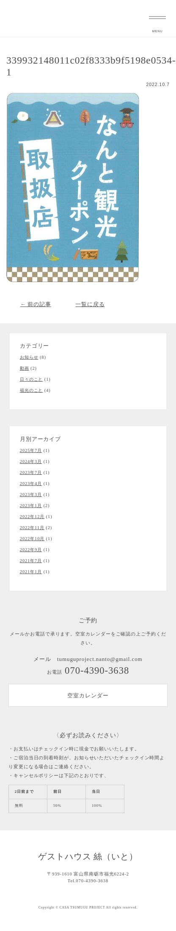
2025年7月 (31, 450)
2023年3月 (31, 494)
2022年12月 (32, 516)
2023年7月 (31, 472)
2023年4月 (31, 483)
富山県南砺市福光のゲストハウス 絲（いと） (14, 18)
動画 (24, 368)
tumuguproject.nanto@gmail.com (100, 659)
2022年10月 (32, 538)
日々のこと (31, 379)
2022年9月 (31, 549)
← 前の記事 (35, 304)
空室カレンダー (87, 695)
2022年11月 (32, 527)
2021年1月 (31, 571)
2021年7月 (31, 560)
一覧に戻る (89, 304)
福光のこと (31, 390)
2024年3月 (31, 461)
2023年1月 (31, 505)
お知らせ (29, 357)
